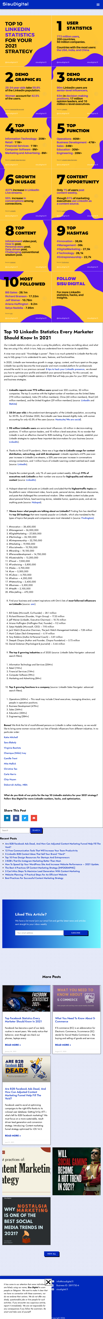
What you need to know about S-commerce (75, 1019)
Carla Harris (10, 774)
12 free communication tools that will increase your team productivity (41, 850)
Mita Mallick (10, 763)
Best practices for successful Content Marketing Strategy (34, 878)
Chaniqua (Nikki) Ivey (15, 753)
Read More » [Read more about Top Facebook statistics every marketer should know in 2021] (13, 1045)
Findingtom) (87, 518)
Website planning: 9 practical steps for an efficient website (36, 874)
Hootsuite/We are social (67, 419)
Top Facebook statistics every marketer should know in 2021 (23, 1019)
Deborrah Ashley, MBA (15, 784)
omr (33, 604)
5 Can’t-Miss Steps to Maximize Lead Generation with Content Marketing (42, 871)
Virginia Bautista (12, 748)
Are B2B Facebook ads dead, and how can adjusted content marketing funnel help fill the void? (25, 1093)
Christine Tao (10, 769)
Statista (12, 404)
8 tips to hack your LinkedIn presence (65, 369)
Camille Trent (10, 758)
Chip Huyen (10, 779)
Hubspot (36, 502)
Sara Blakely (10, 742)
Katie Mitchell (11, 737)
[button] (98, 4)
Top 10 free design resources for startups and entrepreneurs (37, 857)
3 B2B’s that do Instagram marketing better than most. (33, 861)
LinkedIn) (31, 480)
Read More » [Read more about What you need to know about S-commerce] (63, 1045)
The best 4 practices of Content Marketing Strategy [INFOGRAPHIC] (40, 867)
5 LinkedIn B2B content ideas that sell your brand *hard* (35, 854)
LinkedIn (85, 400)
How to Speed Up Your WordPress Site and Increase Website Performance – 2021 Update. (52, 864)
